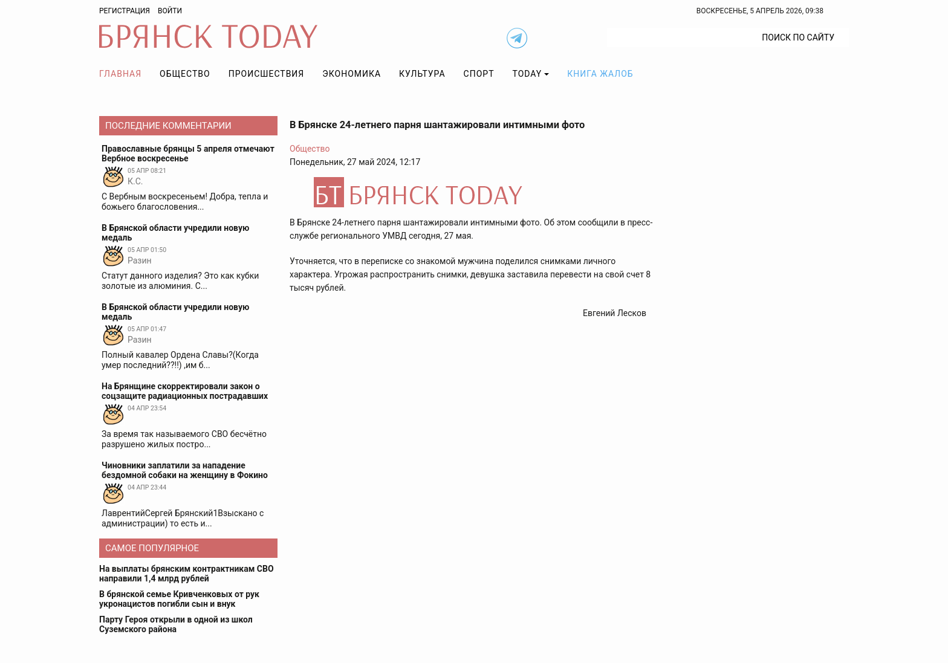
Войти (170, 11)
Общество (185, 74)
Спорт (479, 74)
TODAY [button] (527, 74)
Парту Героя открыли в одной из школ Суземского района (176, 624)
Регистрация (124, 11)
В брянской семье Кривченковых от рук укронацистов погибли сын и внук (179, 599)
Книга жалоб (600, 74)
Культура (422, 74)
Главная (120, 74)
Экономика (351, 74)
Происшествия (267, 74)
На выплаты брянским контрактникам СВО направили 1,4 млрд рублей (186, 573)
